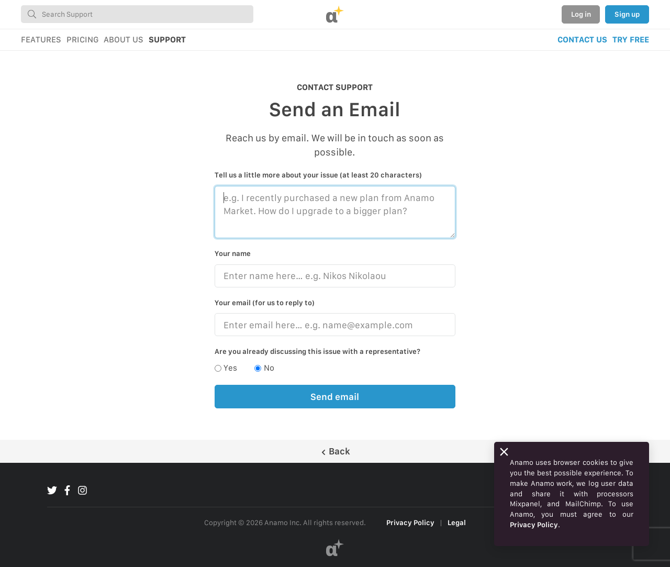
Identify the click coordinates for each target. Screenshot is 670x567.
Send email (334, 396)
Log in (581, 14)
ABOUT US (123, 40)
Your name (233, 253)
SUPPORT (167, 40)
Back (335, 451)
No (269, 368)
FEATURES (41, 40)
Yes (230, 368)
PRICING (82, 40)
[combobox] (137, 14)
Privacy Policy (410, 522)
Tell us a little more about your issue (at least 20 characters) (318, 175)
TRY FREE (630, 40)
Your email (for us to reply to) (265, 302)
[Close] (504, 452)
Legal (457, 522)
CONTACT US (582, 40)
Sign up (627, 14)
